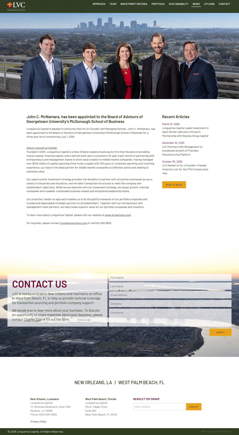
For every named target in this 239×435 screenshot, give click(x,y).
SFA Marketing (223, 431)
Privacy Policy (38, 421)
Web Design (207, 431)
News (196, 10)
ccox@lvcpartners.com (73, 223)
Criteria (134, 10)
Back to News (174, 184)
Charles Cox (33, 319)
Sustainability (178, 10)
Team (113, 10)
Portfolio (158, 10)
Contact (224, 10)
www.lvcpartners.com (118, 215)
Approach (99, 10)
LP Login (209, 10)
